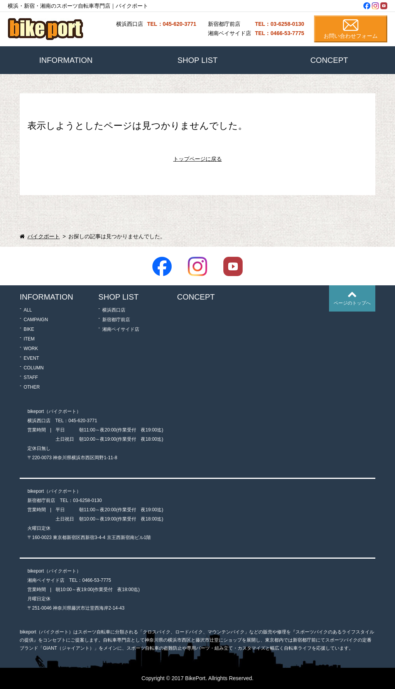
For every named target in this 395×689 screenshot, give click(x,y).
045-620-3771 (82, 420)
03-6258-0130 (87, 500)
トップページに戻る (197, 159)
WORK (31, 348)
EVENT (31, 358)
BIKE (29, 329)
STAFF (31, 377)
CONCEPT (329, 60)
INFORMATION (66, 60)
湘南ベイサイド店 (120, 329)
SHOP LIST (197, 60)
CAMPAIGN (36, 319)
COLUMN (34, 368)
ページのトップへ (352, 303)
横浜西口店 (113, 310)
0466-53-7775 (96, 580)
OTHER (32, 387)
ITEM (29, 339)
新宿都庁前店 (116, 319)
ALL (28, 310)
